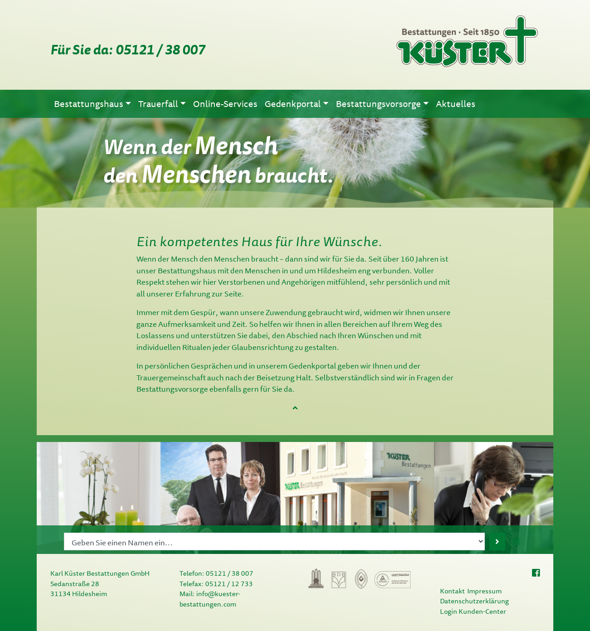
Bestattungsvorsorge (172, 389)
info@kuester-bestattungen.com (209, 598)
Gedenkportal (312, 365)
